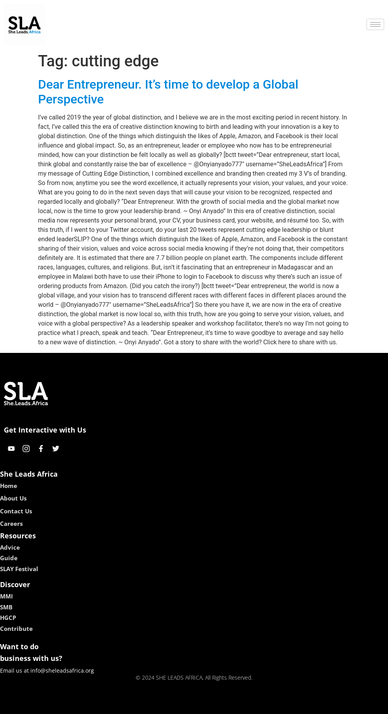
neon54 (244, 705)
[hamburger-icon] (375, 24)
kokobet (144, 705)
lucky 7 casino (213, 705)
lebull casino (174, 705)
